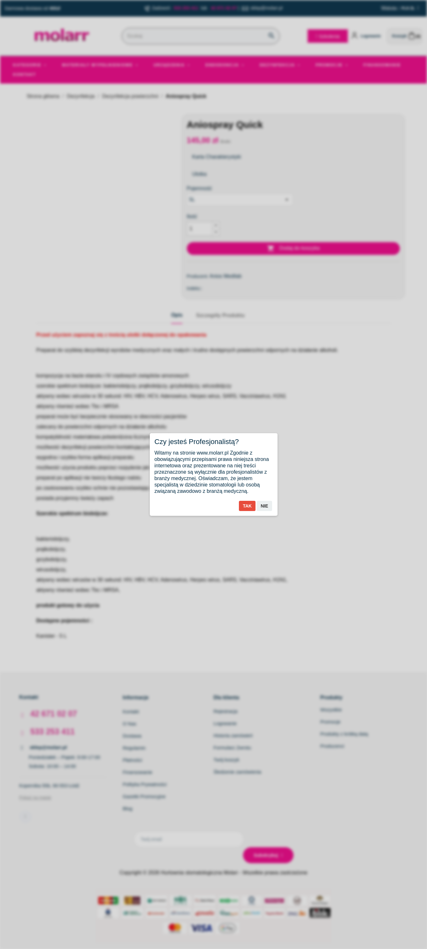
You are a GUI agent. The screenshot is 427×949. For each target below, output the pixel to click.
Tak (247, 505)
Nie (264, 505)
